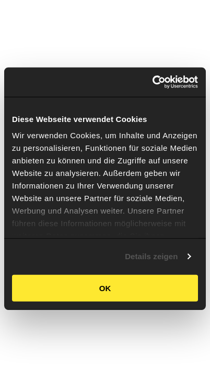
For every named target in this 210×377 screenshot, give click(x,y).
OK (105, 287)
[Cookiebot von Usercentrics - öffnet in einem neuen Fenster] (152, 82)
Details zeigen (151, 256)
